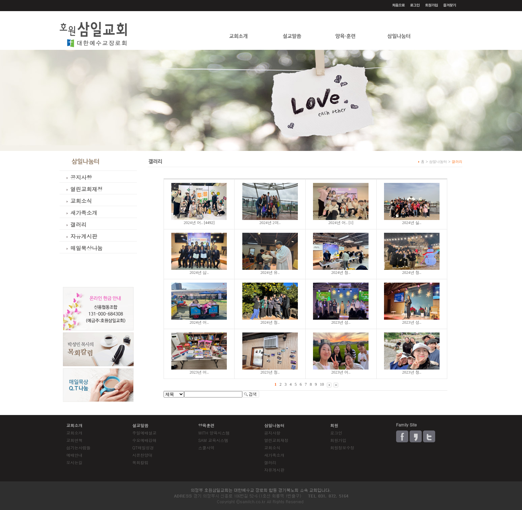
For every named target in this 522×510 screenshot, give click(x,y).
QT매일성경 (143, 447)
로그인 (336, 433)
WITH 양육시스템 (214, 433)
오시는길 (74, 462)
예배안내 (74, 455)
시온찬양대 (142, 455)
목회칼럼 (140, 462)
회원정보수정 (342, 447)
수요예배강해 (144, 440)
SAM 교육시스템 (213, 440)
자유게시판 (274, 470)
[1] (340, 222)
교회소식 (272, 447)
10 (322, 384)
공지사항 (272, 433)
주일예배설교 (144, 433)
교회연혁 (74, 440)
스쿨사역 (206, 447)
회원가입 (338, 440)
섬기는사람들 (78, 447)
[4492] (199, 222)
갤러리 (270, 462)
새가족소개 (274, 455)
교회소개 (74, 433)
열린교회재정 (276, 440)
